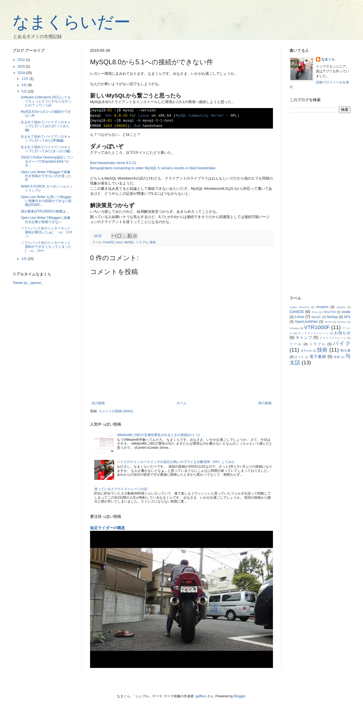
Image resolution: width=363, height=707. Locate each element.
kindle (346, 312)
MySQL (129, 242)
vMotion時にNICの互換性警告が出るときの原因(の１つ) (158, 435)
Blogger (239, 696)
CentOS (108, 242)
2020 (22, 66)
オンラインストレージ (313, 333)
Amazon (322, 307)
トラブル (142, 242)
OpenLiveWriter (306, 322)
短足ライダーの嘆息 (107, 528)
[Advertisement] (320, 204)
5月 (25, 91)
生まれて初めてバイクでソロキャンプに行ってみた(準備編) (46, 138)
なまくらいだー (71, 22)
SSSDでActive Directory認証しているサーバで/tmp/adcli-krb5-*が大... (47, 161)
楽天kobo (306, 350)
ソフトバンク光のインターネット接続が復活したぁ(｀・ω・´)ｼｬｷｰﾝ (46, 232)
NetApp (332, 317)
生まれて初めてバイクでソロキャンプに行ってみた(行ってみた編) (46, 126)
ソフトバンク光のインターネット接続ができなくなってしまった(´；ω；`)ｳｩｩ (46, 247)
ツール (296, 344)
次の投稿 (98, 403)
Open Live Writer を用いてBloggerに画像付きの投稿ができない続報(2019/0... (46, 201)
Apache (341, 307)
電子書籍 (318, 356)
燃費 (337, 356)
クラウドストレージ (332, 337)
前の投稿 (265, 403)
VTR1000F (317, 327)
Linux (118, 242)
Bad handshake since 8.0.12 (113, 163)
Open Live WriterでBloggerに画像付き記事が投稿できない (45, 220)
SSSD (328, 321)
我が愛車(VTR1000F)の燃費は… (45, 211)
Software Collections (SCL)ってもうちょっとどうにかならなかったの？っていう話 (46, 101)
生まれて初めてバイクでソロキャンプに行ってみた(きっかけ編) (46, 149)
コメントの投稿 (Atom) (116, 411)
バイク (342, 343)
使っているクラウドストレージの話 (120, 489)
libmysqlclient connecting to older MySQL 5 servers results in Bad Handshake (153, 168)
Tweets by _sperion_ (27, 283)
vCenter (341, 321)
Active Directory (299, 307)
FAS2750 (329, 312)
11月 (26, 79)
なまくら (328, 59)
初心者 (345, 350)
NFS (347, 317)
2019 (22, 73)
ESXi (315, 312)
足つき (299, 356)
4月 (25, 259)
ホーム (181, 403)
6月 (25, 85)
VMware (294, 328)
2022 (22, 60)
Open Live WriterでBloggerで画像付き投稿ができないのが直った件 (46, 176)
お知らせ (342, 333)
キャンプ (304, 337)
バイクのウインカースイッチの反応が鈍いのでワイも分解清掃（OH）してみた (176, 462)
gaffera (201, 696)
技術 (153, 242)
